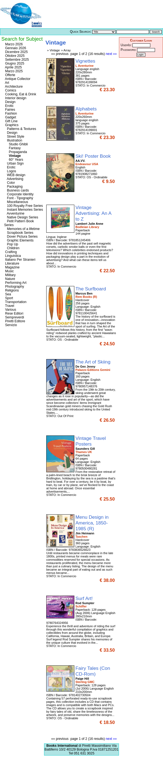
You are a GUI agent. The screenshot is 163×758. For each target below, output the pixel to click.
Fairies (9, 110)
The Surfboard (91, 288)
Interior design (15, 98)
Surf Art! (84, 598)
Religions (11, 290)
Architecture (13, 86)
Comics (10, 90)
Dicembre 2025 (16, 52)
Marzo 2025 (13, 71)
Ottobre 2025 (14, 56)
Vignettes (86, 61)
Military (10, 275)
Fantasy (12, 148)
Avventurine (14, 213)
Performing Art (15, 283)
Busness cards (16, 190)
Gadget (10, 117)
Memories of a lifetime (22, 229)
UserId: (126, 45)
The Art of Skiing (93, 362)
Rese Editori (13, 313)
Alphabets (86, 109)
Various (10, 310)
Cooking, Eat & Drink (20, 94)
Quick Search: (80, 32)
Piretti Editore (14, 321)
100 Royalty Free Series (23, 206)
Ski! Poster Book (93, 156)
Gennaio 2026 (15, 48)
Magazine (12, 267)
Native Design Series (21, 217)
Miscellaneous (16, 202)
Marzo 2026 (13, 44)
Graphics (11, 125)
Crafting (10, 252)
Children (11, 248)
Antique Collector (17, 79)
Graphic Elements (19, 240)
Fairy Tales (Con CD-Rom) (92, 671)
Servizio (10, 325)
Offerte (9, 75)
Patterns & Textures (20, 129)
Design (9, 102)
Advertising (13, 179)
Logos (10, 171)
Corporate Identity (19, 194)
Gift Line (11, 121)
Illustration (13, 140)
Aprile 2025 (13, 67)
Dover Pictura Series (21, 236)
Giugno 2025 (14, 63)
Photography (14, 286)
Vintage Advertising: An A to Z (93, 213)
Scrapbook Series (18, 233)
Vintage (12, 156)
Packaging (13, 186)
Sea (7, 294)
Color (9, 183)
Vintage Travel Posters (90, 441)
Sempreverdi (14, 317)
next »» (111, 54)
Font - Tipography (18, 198)
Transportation (15, 302)
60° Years (13, 160)
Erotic (8, 106)
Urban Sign (14, 163)
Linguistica (12, 256)
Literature (11, 263)
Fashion (10, 113)
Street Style (14, 136)
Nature (9, 279)
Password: (129, 50)
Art (6, 83)
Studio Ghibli (16, 144)
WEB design (14, 175)
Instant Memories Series (23, 210)
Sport (8, 298)
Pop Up (11, 244)
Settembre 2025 (16, 60)
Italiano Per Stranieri (20, 260)
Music (9, 271)
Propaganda (15, 152)
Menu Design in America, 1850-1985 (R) (91, 522)
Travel (9, 306)
